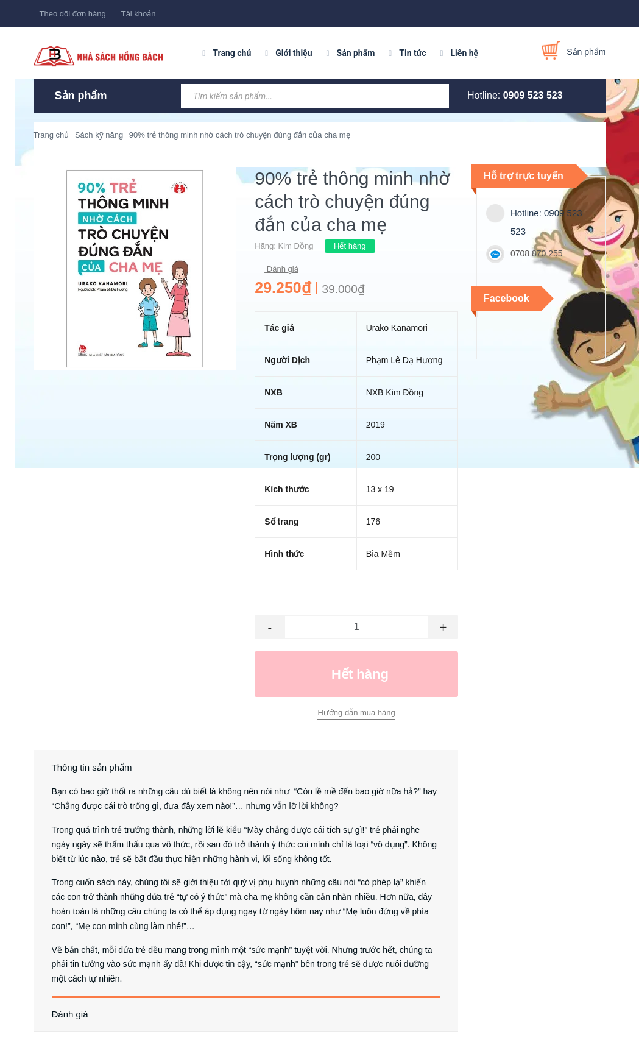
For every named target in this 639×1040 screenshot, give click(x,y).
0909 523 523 (533, 95)
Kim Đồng (296, 245)
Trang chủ (232, 53)
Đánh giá (281, 269)
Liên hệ (465, 53)
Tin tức (412, 53)
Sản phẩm (356, 53)
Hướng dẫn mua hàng (356, 712)
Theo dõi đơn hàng (73, 13)
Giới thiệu (293, 53)
